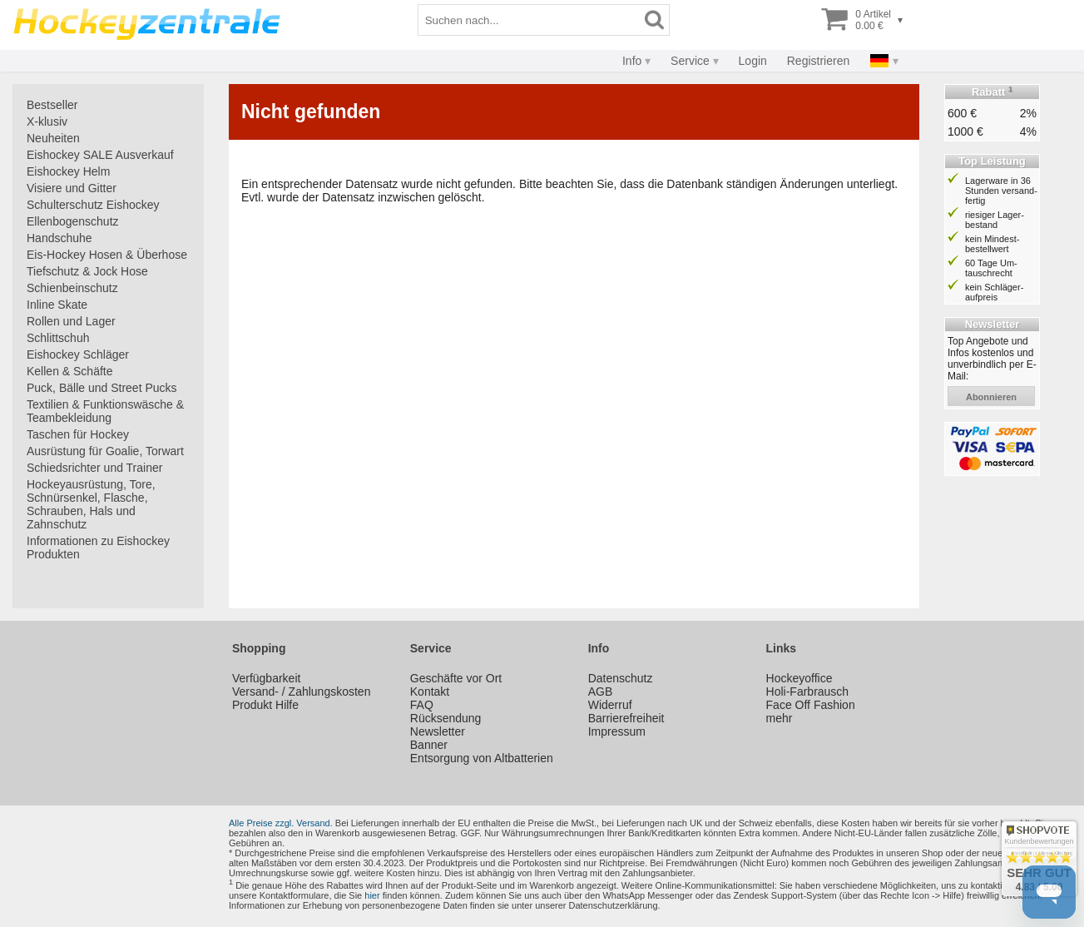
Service (690, 60)
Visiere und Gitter (71, 188)
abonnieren (991, 397)
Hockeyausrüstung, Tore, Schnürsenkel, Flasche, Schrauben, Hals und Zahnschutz (91, 504)
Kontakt (429, 691)
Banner (429, 744)
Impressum (617, 731)
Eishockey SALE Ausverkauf (100, 154)
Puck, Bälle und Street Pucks (102, 387)
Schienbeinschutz (72, 288)
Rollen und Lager (71, 321)
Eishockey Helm (68, 171)
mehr (779, 718)
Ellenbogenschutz (73, 221)
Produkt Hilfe (265, 704)
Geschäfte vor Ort (456, 678)
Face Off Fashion (810, 704)
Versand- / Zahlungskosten (301, 691)
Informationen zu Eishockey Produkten (98, 547)
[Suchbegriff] (529, 20)
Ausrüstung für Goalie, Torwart (105, 451)
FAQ (421, 704)
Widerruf (610, 704)
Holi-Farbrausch (807, 691)
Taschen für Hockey (78, 434)
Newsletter (437, 731)
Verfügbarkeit (266, 678)
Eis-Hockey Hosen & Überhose (107, 254)
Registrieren (818, 60)
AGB (600, 691)
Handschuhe (59, 238)
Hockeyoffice (799, 678)
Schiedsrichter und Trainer (94, 467)
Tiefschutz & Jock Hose (87, 271)
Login (753, 60)
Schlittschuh (58, 338)
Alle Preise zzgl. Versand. (281, 823)
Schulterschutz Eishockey (93, 204)
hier (371, 895)
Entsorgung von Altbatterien (481, 758)
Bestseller (52, 105)
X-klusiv (47, 121)
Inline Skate (57, 304)
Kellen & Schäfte (70, 371)
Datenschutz (620, 678)
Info (631, 60)
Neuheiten (53, 138)
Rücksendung (446, 718)
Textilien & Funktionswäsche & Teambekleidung (105, 411)
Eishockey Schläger (78, 354)
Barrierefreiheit (626, 718)
